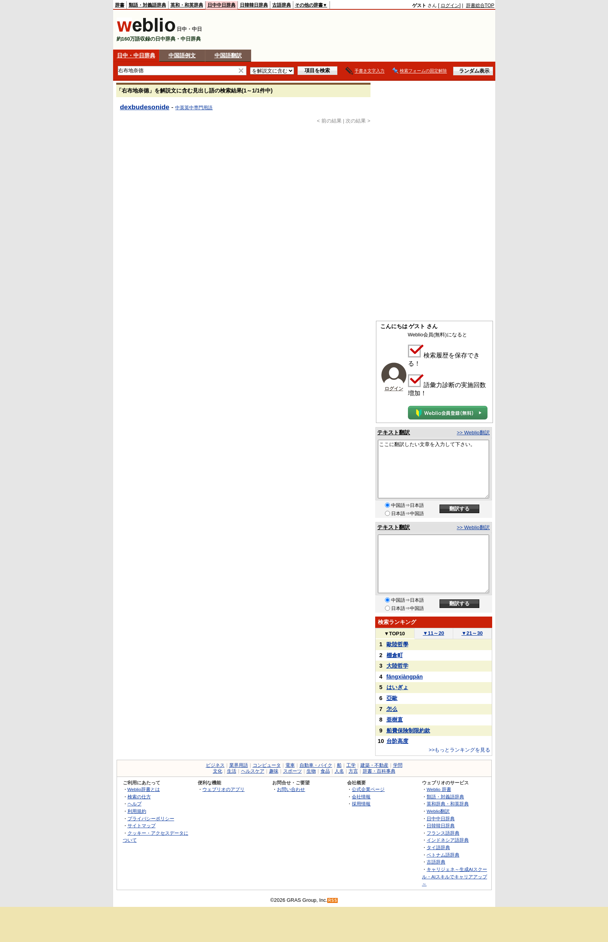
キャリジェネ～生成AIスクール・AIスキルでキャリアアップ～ (454, 876)
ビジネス (215, 765)
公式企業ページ (368, 789)
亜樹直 (394, 719)
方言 (353, 771)
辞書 (119, 5)
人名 (339, 771)
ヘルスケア (252, 771)
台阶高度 (397, 741)
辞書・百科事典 (379, 771)
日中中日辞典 (221, 5)
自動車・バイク (316, 765)
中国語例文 (182, 55)
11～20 (433, 633)
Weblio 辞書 (439, 789)
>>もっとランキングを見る (459, 750)
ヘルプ (135, 803)
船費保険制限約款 (408, 730)
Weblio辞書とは (144, 789)
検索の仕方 (139, 796)
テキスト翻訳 (393, 432)
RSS (332, 900)
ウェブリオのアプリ (223, 789)
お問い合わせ (291, 789)
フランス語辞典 (443, 832)
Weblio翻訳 (438, 811)
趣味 (273, 771)
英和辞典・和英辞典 (448, 803)
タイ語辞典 (438, 847)
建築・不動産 (374, 765)
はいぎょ (397, 687)
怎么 (391, 709)
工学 (351, 765)
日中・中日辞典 (136, 55)
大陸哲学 (397, 666)
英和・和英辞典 (186, 5)
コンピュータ (267, 765)
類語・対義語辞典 (147, 5)
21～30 (472, 633)
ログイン (450, 5)
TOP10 (394, 633)
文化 (217, 771)
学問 (397, 765)
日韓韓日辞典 (254, 5)
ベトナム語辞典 (443, 854)
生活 (231, 771)
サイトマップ (142, 825)
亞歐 (391, 698)
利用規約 (137, 811)
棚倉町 (394, 655)
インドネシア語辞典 (448, 839)
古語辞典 (281, 5)
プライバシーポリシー (151, 818)
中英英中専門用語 (194, 107)
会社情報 (361, 796)
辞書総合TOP (480, 5)
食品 (325, 771)
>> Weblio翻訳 (473, 432)
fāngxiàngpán (404, 677)
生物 (311, 771)
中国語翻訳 (228, 55)
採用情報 (361, 803)
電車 (290, 765)
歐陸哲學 (397, 644)
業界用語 (238, 765)
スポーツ (292, 771)
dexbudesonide (145, 107)
